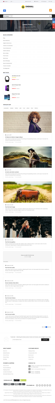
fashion (16, 108)
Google (53, 24)
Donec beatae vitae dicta (11, 283)
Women (36, 108)
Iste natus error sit (16, 75)
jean (20, 108)
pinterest (53, 27)
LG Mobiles (21, 390)
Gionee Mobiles (15, 390)
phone (28, 108)
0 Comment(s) (18, 142)
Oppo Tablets (29, 393)
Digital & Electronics (7, 43)
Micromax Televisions (47, 395)
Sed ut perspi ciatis (16, 85)
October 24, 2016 (9, 204)
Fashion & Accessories (8, 45)
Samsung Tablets (13, 392)
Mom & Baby (5, 53)
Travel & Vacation (7, 65)
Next (50, 327)
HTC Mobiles (5, 390)
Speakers (21, 395)
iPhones (10, 390)
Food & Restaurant (7, 48)
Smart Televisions (15, 395)
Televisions (6, 395)
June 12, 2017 (8, 135)
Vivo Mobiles (33, 390)
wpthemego (11, 142)
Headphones (26, 395)
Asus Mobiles (44, 390)
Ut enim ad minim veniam (12, 172)
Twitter (53, 22)
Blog (4, 38)
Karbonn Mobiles (27, 390)
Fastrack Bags (39, 396)
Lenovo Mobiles (33, 391)
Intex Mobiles (38, 390)
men (24, 108)
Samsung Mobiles (25, 391)
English (5, 1)
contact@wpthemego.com (39, 369)
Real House (5, 58)
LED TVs (9, 395)
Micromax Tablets (27, 392)
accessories (6, 108)
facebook (53, 19)
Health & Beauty (6, 50)
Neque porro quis (16, 94)
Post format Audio (10, 267)
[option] (27, 88)
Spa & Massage (6, 60)
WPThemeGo (14, 400)
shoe (32, 108)
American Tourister (32, 396)
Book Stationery (6, 40)
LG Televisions (16, 396)
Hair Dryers (39, 393)
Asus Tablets (34, 392)
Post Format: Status (10, 298)
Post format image (10, 207)
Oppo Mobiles (39, 391)
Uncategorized (6, 68)
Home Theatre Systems (23, 396)
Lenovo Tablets (24, 393)
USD (11, 1)
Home (19, 27)
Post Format (5, 55)
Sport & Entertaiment (7, 63)
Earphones (31, 395)
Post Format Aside (10, 314)
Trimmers (35, 393)
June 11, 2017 (8, 170)
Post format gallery (10, 242)
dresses (11, 108)
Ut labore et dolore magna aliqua (30, 27)
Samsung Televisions (38, 395)
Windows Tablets (20, 392)
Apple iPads (7, 392)
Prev (42, 327)
